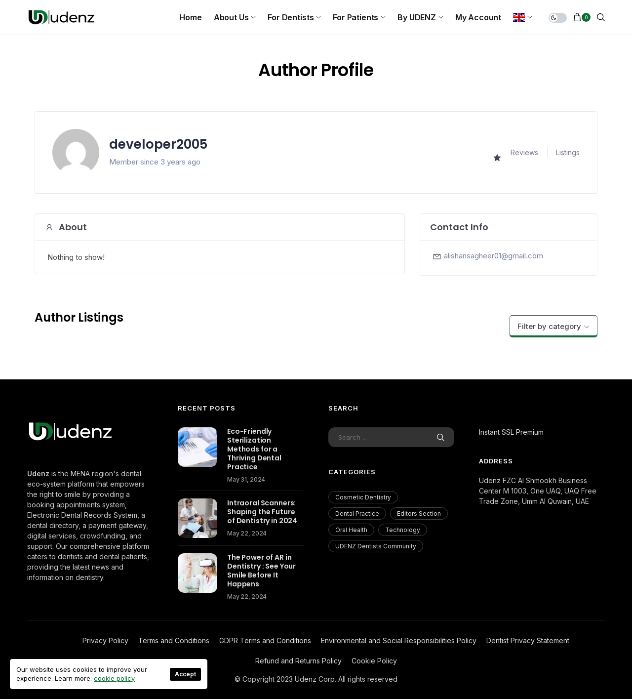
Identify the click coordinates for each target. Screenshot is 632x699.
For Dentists (291, 17)
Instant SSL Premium (511, 432)
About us (231, 17)
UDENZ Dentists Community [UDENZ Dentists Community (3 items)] (375, 546)
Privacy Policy (105, 640)
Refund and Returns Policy (298, 661)
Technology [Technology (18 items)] (402, 530)
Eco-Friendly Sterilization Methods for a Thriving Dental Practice (254, 449)
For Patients (355, 17)
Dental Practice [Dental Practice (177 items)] (357, 513)
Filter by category (549, 326)
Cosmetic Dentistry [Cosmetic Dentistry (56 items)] (363, 497)
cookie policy (114, 678)
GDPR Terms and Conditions (265, 640)
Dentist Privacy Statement (527, 640)
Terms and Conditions (173, 640)
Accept (185, 674)
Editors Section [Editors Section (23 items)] (419, 513)
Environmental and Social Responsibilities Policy (398, 640)
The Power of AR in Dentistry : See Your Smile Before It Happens (261, 570)
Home (190, 17)
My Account (478, 17)
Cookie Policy (374, 661)
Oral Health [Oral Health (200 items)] (351, 530)
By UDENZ (416, 17)
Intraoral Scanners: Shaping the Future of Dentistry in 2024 (262, 512)
